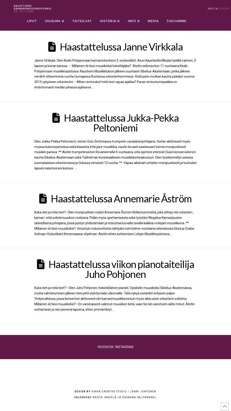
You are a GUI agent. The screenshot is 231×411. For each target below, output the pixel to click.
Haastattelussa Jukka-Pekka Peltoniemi (121, 123)
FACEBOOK (105, 347)
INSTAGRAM (124, 347)
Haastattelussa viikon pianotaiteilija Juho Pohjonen (121, 269)
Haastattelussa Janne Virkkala (121, 47)
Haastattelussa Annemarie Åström (121, 198)
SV (221, 8)
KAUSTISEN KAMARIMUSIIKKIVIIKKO (32, 9)
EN (227, 8)
